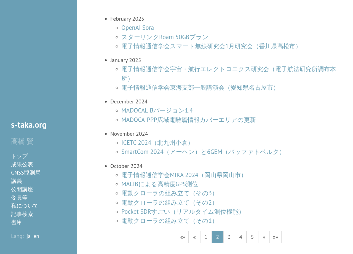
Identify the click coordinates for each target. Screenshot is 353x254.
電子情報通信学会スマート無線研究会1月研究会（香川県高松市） (211, 46)
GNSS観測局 (26, 172)
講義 (16, 181)
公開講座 (22, 189)
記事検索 (22, 214)
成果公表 (22, 164)
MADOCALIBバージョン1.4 (157, 110)
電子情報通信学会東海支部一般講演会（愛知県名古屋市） (200, 87)
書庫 (16, 222)
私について (25, 205)
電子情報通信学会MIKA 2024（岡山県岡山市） (184, 175)
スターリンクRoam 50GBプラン (164, 37)
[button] (183, 237)
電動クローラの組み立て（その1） (169, 220)
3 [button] (229, 236)
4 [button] (240, 236)
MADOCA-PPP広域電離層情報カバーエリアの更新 (188, 120)
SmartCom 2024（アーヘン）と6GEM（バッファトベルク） (203, 152)
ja (28, 236)
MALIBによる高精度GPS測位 (159, 184)
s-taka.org (29, 124)
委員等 (19, 197)
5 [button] (252, 236)
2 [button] (217, 236)
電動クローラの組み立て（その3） (169, 193)
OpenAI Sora (137, 27)
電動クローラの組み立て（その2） (169, 202)
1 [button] (206, 236)
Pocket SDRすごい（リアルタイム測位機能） (183, 211)
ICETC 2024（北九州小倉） (157, 142)
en (36, 236)
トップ (19, 156)
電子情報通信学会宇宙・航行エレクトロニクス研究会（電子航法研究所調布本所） (228, 73)
